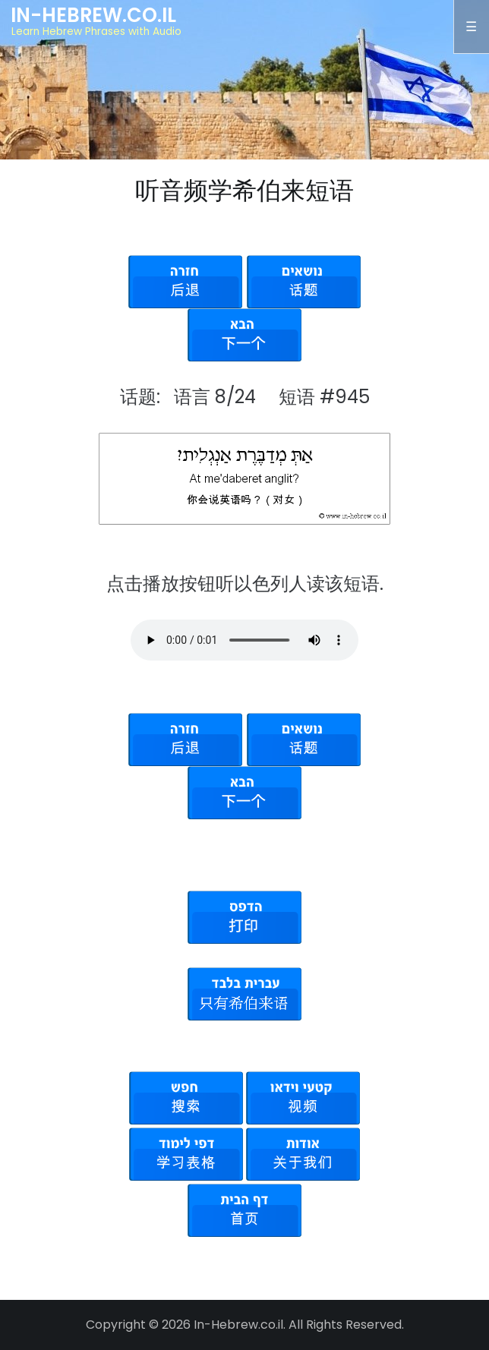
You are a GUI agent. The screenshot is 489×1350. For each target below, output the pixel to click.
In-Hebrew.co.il (93, 15)
